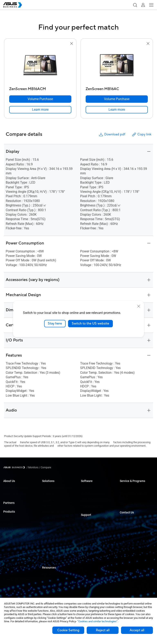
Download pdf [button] (112, 134)
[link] (40, 109)
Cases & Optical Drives (16, 579)
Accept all (137, 630)
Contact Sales (128, 525)
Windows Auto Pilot (92, 506)
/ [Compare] (44, 467)
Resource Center (51, 574)
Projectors (9, 542)
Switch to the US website (90, 323)
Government (49, 552)
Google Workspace (53, 558)
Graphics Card (11, 561)
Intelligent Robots (13, 585)
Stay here (55, 323)
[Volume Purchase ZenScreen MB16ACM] (40, 99)
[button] (134, 4)
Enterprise (48, 500)
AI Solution (48, 493)
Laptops (8, 518)
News (45, 592)
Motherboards (11, 555)
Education (48, 506)
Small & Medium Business (57, 487)
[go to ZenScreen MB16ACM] (40, 65)
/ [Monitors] (32, 467)
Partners (9, 502)
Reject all (103, 630)
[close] (138, 306)
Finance (46, 546)
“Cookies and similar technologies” (97, 621)
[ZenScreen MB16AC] (117, 87)
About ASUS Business (16, 487)
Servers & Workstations (16, 549)
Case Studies (49, 580)
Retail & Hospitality (53, 512)
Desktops (9, 524)
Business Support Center (95, 521)
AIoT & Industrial (12, 567)
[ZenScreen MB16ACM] (40, 87)
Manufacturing (50, 524)
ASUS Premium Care (131, 487)
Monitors (8, 536)
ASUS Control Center (92, 493)
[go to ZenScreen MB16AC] (117, 65)
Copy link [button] (141, 134)
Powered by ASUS (130, 503)
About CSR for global (15, 493)
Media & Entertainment (55, 540)
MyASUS (86, 487)
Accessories (10, 591)
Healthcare (48, 518)
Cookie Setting (68, 630)
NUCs (6, 530)
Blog (44, 586)
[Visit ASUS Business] (15, 467)
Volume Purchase (130, 519)
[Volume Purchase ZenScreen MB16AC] (117, 99)
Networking (10, 573)
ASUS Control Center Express (97, 500)
